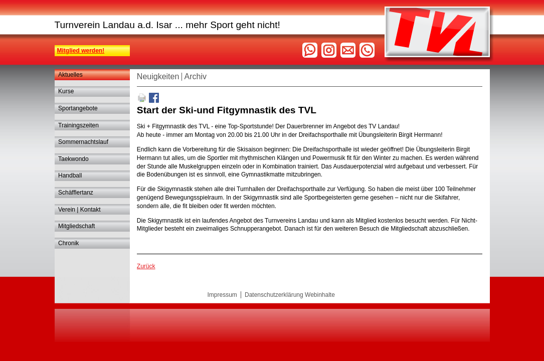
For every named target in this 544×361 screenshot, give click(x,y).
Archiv (196, 76)
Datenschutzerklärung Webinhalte (290, 294)
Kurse (66, 91)
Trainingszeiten (78, 125)
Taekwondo (73, 158)
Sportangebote (78, 108)
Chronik (68, 243)
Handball (70, 175)
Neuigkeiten (158, 76)
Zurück (146, 266)
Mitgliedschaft (76, 226)
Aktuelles (70, 74)
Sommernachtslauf (83, 141)
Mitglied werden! (81, 50)
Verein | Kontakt (79, 209)
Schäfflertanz (75, 192)
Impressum (222, 294)
